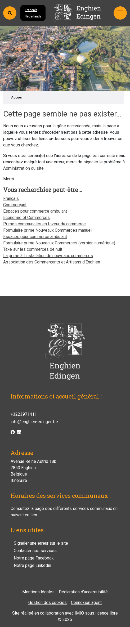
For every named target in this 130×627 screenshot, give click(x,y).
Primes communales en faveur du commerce (44, 223)
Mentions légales (38, 591)
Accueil (17, 97)
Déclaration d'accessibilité (83, 591)
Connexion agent (86, 602)
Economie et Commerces (26, 217)
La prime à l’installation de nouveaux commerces (48, 255)
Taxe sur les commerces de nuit (32, 249)
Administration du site (23, 168)
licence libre (106, 613)
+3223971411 (24, 414)
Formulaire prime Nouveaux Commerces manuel (47, 230)
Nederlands (33, 16)
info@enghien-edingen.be (34, 421)
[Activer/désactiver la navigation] (120, 13)
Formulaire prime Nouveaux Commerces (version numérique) (59, 242)
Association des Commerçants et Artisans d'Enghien (51, 262)
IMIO (79, 613)
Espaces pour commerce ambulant (35, 211)
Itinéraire (19, 480)
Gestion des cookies (47, 602)
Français (31, 10)
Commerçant (14, 204)
